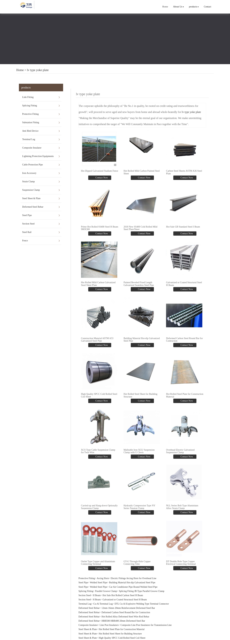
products (194, 6)
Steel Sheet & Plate (31, 198)
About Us (178, 6)
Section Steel (28, 223)
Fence (25, 240)
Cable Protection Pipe (32, 164)
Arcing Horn (103, 578)
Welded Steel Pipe (98, 582)
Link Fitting (28, 97)
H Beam (97, 595)
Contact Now (101, 177)
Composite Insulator (32, 147)
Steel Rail (27, 232)
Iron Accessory (29, 173)
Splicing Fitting (29, 105)
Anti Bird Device (30, 131)
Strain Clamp (28, 181)
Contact (207, 6)
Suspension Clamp (31, 190)
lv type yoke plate (38, 70)
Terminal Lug (28, 139)
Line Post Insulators (109, 625)
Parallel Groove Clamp (106, 591)
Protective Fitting (30, 114)
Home (165, 6)
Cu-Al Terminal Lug (103, 604)
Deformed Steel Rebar (32, 207)
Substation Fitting (30, 122)
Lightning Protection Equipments (38, 156)
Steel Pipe (27, 215)
